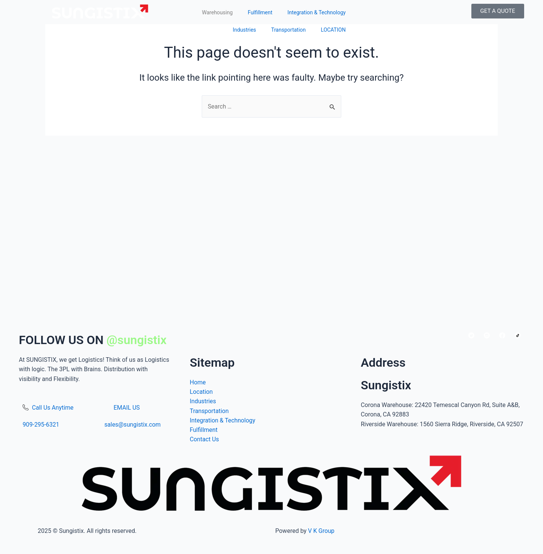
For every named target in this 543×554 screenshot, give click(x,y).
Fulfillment (260, 12)
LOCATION (333, 30)
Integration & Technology (316, 12)
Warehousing (217, 12)
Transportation (288, 30)
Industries (244, 30)
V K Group (321, 530)
